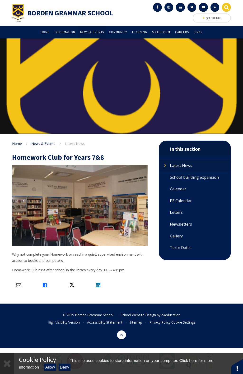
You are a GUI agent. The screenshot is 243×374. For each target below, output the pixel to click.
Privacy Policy (160, 322)
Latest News (75, 143)
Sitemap (136, 322)
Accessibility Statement (104, 322)
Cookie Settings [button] (183, 322)
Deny (64, 367)
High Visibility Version (64, 322)
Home (17, 143)
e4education (170, 315)
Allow (50, 367)
